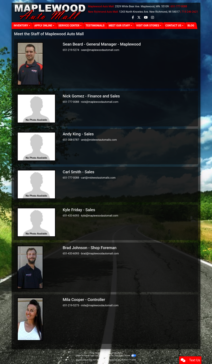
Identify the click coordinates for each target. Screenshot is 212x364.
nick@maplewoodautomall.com (99, 101)
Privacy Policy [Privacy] (117, 353)
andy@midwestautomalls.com (99, 139)
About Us (98, 353)
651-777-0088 (131, 360)
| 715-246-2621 (189, 11)
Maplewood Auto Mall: (101, 6)
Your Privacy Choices (125, 356)
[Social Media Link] (152, 17)
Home (91, 353)
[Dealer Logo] (50, 12)
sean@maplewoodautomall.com (100, 50)
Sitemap (110, 356)
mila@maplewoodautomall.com (100, 305)
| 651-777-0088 (178, 6)
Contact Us (107, 353)
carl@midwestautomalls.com (98, 177)
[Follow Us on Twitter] (139, 17)
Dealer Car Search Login (85, 356)
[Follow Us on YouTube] (146, 17)
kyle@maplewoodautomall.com (99, 215)
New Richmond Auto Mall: (103, 11)
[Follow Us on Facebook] (133, 17)
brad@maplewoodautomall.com (100, 253)
